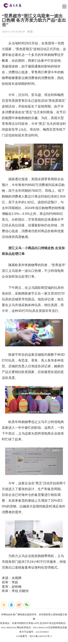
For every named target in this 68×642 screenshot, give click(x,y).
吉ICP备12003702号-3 (41, 636)
